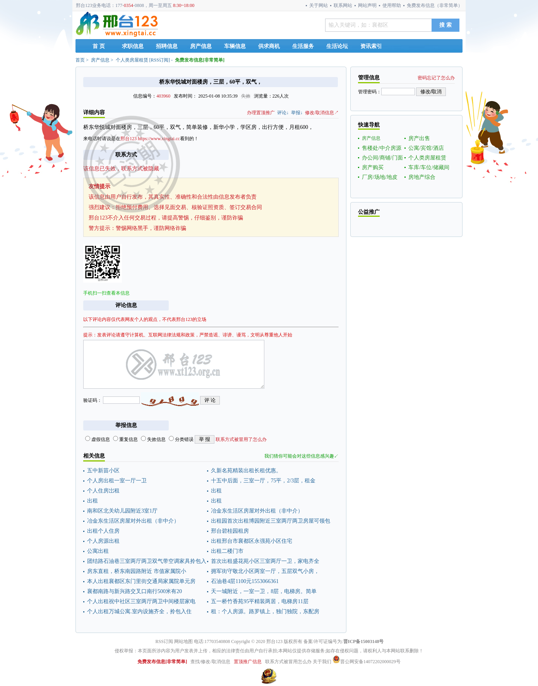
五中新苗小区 (103, 470)
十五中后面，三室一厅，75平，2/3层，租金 (263, 481)
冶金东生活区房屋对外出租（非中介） (257, 511)
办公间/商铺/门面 (382, 158)
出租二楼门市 (227, 551)
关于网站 (318, 5)
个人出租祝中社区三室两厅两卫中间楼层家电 (141, 601)
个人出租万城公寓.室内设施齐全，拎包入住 (139, 611)
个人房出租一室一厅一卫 (117, 481)
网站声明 (367, 5)
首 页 (99, 46)
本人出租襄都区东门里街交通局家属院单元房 (141, 581)
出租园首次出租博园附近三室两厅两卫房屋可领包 (270, 521)
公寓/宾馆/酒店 (426, 148)
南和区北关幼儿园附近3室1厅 (122, 511)
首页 (80, 60)
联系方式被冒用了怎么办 (241, 439)
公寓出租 (98, 551)
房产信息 (201, 46)
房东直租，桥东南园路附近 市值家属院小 (136, 571)
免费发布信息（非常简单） (435, 5)
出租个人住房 (103, 531)
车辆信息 (235, 46)
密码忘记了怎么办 (436, 78)
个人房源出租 (103, 541)
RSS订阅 (159, 60)
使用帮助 (391, 5)
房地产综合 (421, 177)
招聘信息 (167, 46)
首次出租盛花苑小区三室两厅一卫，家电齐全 (265, 561)
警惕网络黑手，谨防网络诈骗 (151, 228)
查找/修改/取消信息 (210, 661)
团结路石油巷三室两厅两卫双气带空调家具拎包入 (146, 561)
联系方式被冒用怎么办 (288, 661)
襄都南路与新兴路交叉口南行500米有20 (134, 591)
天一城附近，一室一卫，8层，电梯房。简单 (264, 591)
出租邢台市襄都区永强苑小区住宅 (251, 541)
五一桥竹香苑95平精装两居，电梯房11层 (259, 601)
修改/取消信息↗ (322, 112)
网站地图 (183, 641)
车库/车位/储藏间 (428, 167)
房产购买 (373, 167)
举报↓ (297, 112)
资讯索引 (371, 46)
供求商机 (269, 46)
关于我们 (322, 661)
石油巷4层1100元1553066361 (244, 581)
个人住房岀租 (103, 491)
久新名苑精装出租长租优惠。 (246, 470)
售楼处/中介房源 (381, 148)
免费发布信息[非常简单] (199, 60)
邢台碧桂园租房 (230, 531)
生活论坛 (337, 46)
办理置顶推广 (261, 112)
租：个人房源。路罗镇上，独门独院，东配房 (265, 611)
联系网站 (343, 5)
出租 (216, 491)
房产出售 (419, 138)
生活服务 (303, 46)
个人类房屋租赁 (132, 60)
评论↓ (283, 112)
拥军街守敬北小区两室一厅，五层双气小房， (265, 571)
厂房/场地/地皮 (380, 177)
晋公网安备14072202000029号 (366, 661)
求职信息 (133, 46)
